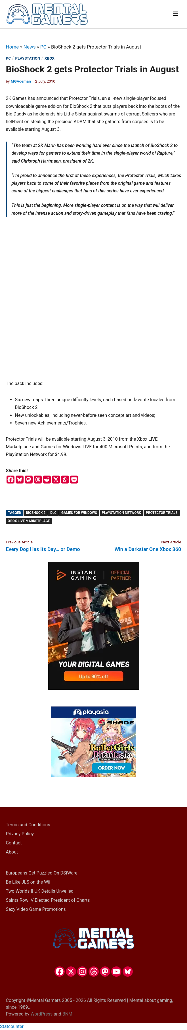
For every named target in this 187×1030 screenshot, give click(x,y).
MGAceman (21, 81)
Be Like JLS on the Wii (28, 882)
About (12, 852)
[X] (56, 480)
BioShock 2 (35, 513)
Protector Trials (162, 513)
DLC (53, 513)
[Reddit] (47, 480)
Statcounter (12, 1026)
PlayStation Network (121, 513)
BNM (67, 1014)
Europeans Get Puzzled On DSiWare (41, 873)
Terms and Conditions (28, 824)
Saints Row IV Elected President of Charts (48, 900)
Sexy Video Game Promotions (36, 909)
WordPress (41, 1014)
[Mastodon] (29, 480)
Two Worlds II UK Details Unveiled (39, 891)
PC (43, 47)
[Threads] (38, 480)
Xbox (49, 58)
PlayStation (27, 58)
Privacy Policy (20, 833)
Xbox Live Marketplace (29, 521)
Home (12, 47)
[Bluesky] (20, 480)
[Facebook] (10, 480)
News (30, 47)
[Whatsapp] (65, 480)
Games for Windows (79, 513)
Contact (14, 843)
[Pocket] (74, 480)
